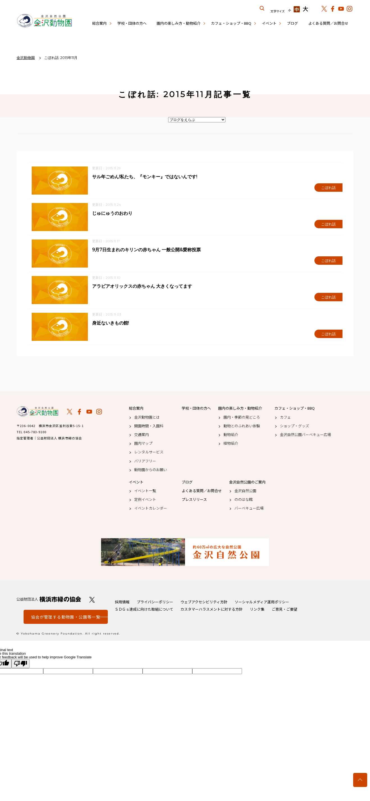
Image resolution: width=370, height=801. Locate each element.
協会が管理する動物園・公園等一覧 (65, 618)
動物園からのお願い (150, 470)
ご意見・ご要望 (284, 610)
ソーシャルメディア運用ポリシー (262, 603)
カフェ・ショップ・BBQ (231, 23)
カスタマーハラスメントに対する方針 (212, 610)
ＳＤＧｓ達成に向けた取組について (144, 610)
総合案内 (99, 23)
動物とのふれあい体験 (241, 426)
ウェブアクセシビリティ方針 (204, 603)
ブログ (292, 23)
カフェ (285, 418)
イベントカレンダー (150, 509)
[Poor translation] (20, 664)
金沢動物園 (38, 412)
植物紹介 (230, 444)
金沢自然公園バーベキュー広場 (305, 435)
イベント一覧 (145, 491)
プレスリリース (194, 500)
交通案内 (141, 435)
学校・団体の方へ (132, 23)
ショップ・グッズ (294, 426)
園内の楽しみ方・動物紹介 (178, 23)
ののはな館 (243, 500)
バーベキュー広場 (249, 509)
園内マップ (143, 444)
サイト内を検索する (262, 8)
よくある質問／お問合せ (328, 23)
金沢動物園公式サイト (45, 21)
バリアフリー (145, 461)
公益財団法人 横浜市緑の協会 (49, 600)
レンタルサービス (148, 453)
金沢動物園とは (147, 418)
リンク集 (257, 610)
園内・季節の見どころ (241, 418)
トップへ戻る (360, 780)
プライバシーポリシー (155, 603)
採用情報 (122, 603)
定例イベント (145, 500)
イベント (269, 23)
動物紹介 (230, 435)
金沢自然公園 (245, 491)
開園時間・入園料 (148, 426)
